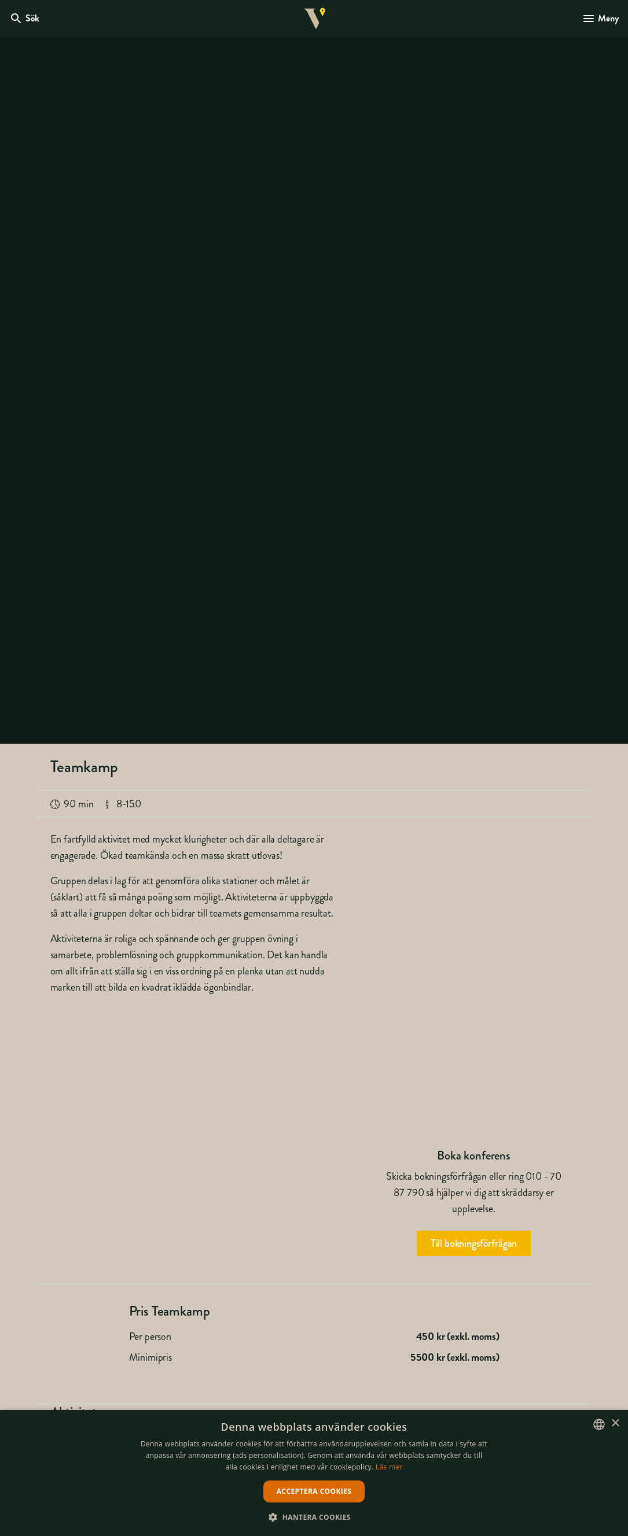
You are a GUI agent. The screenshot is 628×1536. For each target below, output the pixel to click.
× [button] (615, 1423)
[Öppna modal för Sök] (24, 18)
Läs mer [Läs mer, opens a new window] (389, 1467)
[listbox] (599, 1424)
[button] (314, 1516)
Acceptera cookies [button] (314, 1491)
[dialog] (314, 1473)
